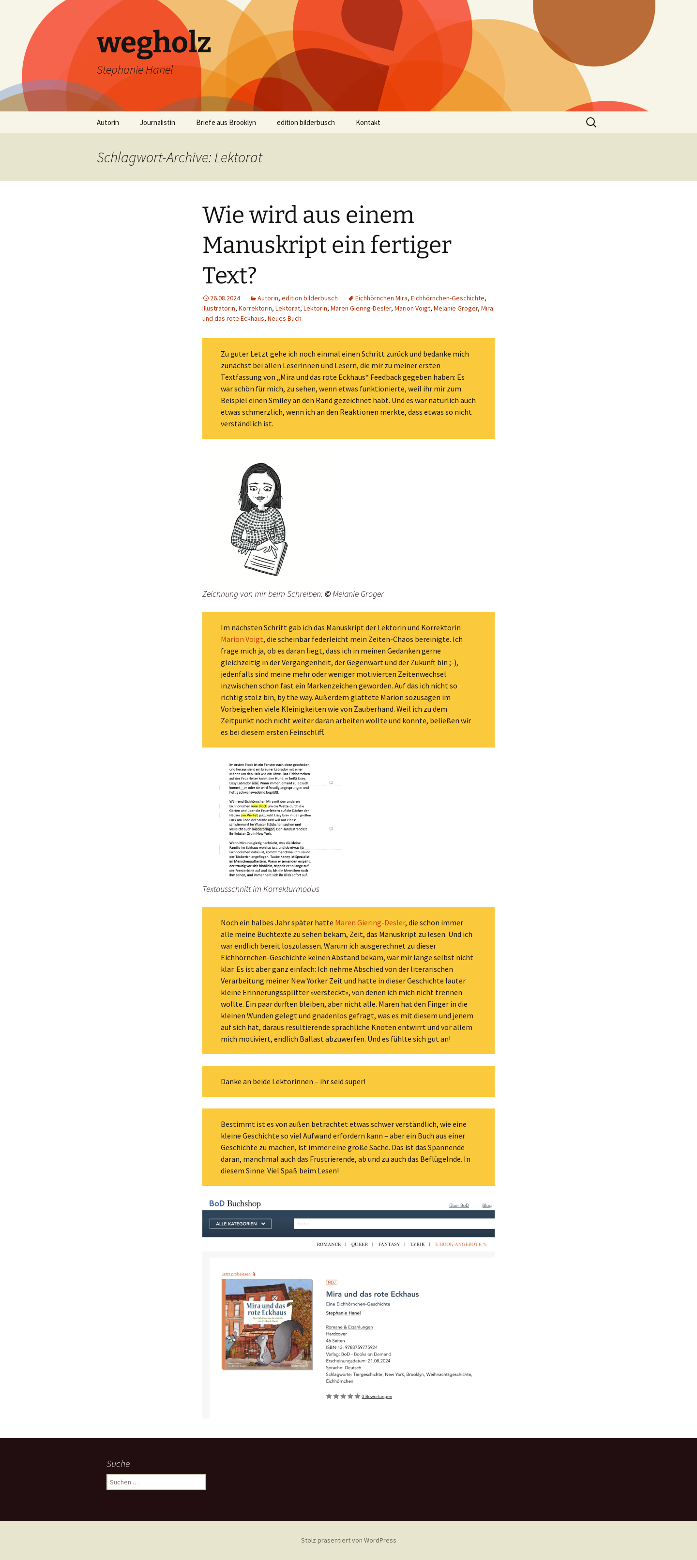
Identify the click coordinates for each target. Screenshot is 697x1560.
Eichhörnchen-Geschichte (448, 298)
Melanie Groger (456, 308)
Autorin (108, 122)
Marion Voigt (412, 308)
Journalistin (157, 122)
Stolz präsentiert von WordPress (348, 1540)
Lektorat (287, 308)
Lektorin (315, 308)
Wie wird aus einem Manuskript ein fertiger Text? (327, 245)
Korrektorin (255, 308)
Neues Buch (285, 318)
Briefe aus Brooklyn (226, 122)
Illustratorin (218, 308)
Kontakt (368, 122)
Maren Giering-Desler (361, 308)
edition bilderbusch (306, 122)
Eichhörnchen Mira (381, 298)
